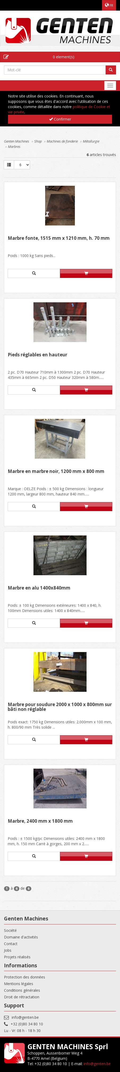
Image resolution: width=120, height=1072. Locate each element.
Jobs (7, 950)
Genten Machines (16, 141)
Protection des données (24, 977)
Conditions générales (22, 990)
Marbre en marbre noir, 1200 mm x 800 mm (56, 471)
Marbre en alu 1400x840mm (39, 588)
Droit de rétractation (21, 996)
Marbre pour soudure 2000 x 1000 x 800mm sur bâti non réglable (60, 707)
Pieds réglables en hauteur (37, 355)
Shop (38, 141)
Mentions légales (18, 983)
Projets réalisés (17, 956)
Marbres (14, 146)
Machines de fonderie (62, 141)
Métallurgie (91, 141)
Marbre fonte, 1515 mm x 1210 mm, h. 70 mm (59, 238)
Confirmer (60, 119)
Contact (11, 943)
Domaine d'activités (21, 937)
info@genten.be (25, 1017)
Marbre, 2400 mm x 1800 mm (40, 821)
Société (10, 930)
